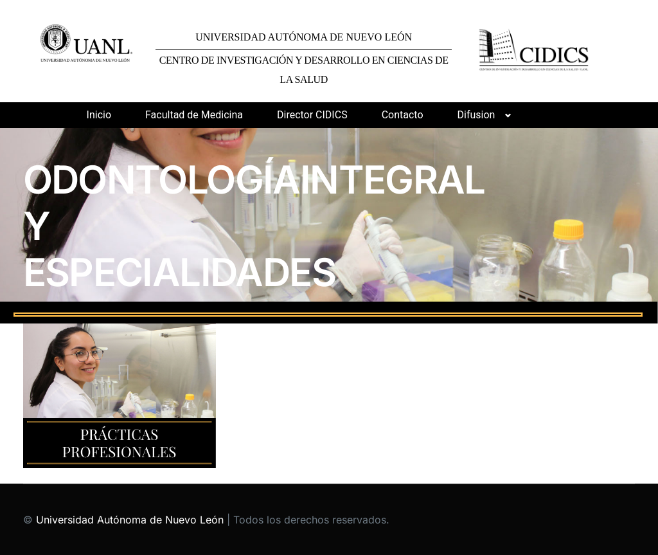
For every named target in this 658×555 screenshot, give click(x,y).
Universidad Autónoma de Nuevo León (130, 519)
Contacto (402, 115)
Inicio (99, 115)
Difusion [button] (476, 115)
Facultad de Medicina (194, 115)
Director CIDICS (312, 115)
